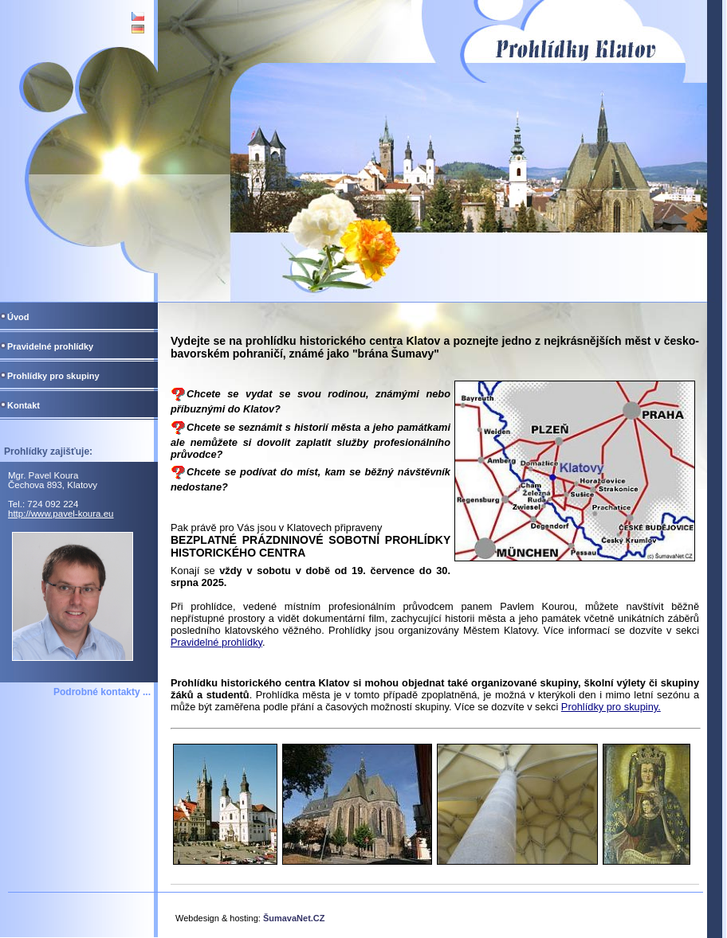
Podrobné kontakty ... (102, 692)
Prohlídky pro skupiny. (611, 707)
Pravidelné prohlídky (216, 642)
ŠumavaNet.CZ (294, 918)
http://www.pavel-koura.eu (61, 513)
